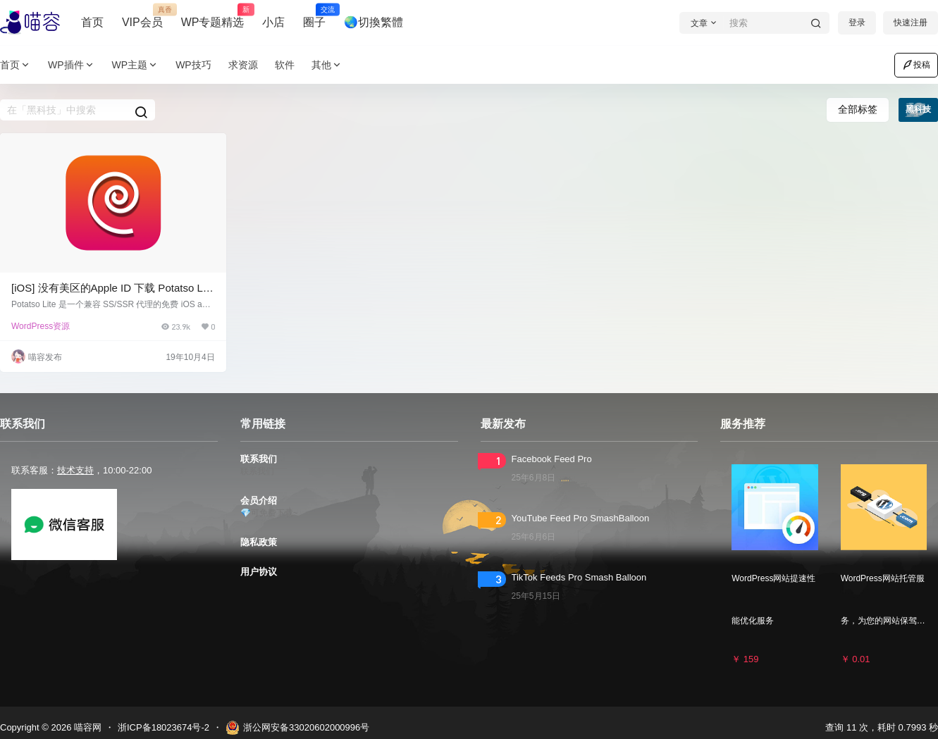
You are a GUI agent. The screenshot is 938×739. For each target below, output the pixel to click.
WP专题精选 (213, 16)
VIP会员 (142, 16)
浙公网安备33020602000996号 (297, 728)
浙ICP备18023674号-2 (163, 727)
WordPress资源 (40, 326)
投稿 (916, 65)
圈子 (314, 16)
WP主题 (135, 65)
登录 (856, 22)
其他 (327, 65)
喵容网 (86, 727)
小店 (273, 22)
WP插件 (71, 65)
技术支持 (75, 470)
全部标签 (857, 109)
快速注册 (910, 22)
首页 (92, 22)
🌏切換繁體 (373, 22)
